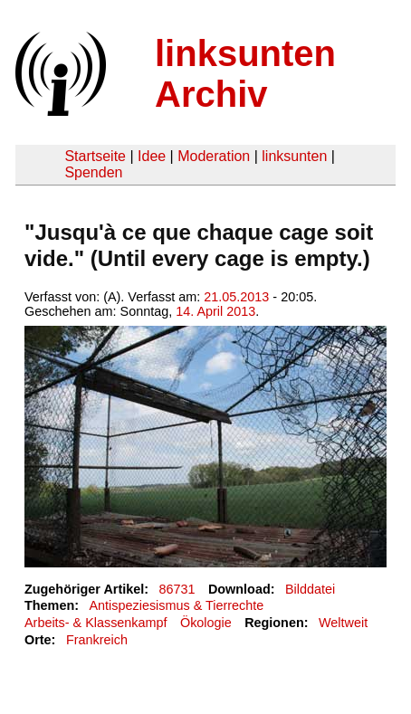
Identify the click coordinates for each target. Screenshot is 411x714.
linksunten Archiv (245, 73)
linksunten (294, 156)
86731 (177, 589)
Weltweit (343, 622)
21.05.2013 (236, 297)
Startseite (95, 156)
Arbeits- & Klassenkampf (95, 622)
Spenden (93, 172)
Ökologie (206, 622)
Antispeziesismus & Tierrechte (176, 605)
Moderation (213, 156)
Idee (152, 156)
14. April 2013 (215, 311)
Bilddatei (310, 589)
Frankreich (97, 640)
